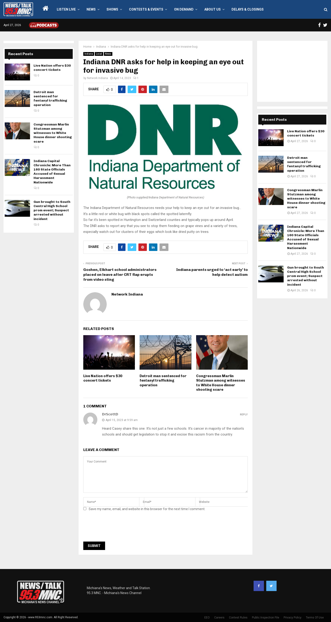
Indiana (88, 54)
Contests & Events (146, 9)
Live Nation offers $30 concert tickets (102, 378)
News (91, 9)
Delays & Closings (248, 9)
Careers (219, 617)
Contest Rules (238, 617)
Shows (112, 9)
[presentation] (119, 528)
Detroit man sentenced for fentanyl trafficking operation (163, 380)
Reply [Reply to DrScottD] (244, 414)
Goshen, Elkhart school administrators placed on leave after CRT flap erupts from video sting (119, 274)
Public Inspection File (265, 617)
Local (99, 54)
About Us (212, 9)
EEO (207, 617)
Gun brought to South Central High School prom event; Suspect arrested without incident (52, 210)
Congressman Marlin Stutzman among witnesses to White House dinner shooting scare (220, 383)
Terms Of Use (315, 617)
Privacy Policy (292, 617)
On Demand (184, 9)
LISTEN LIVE (66, 9)
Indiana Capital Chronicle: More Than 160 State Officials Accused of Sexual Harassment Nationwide (52, 171)
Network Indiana (97, 78)
